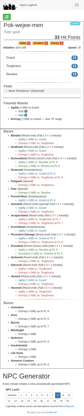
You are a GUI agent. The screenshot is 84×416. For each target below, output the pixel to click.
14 (28, 401)
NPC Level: (13, 389)
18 (54, 401)
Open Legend (28, 4)
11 (9, 401)
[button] (24, 90)
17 (48, 401)
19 (61, 401)
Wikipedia (69, 406)
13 (22, 401)
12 (15, 401)
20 (67, 401)
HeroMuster (51, 412)
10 (69, 395)
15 (35, 401)
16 (41, 401)
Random (12, 395)
